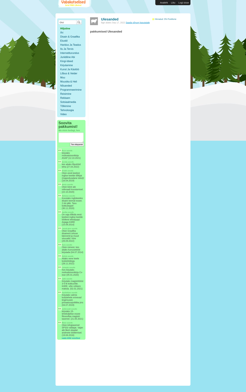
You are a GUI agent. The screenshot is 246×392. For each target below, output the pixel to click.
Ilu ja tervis (66, 49)
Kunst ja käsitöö (69, 69)
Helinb (64, 256)
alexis (64, 184)
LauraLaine (66, 228)
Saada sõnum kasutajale (138, 22)
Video (63, 114)
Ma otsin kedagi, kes (69, 130)
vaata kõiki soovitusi (71, 338)
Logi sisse (183, 2)
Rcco (64, 151)
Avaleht (164, 2)
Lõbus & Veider (68, 73)
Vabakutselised (74, 6)
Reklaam (65, 98)
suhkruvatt (66, 309)
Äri (61, 32)
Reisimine (65, 94)
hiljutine (65, 28)
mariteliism (66, 293)
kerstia (64, 162)
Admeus (65, 196)
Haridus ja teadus (70, 45)
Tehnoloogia (67, 110)
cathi (64, 279)
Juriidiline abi (67, 57)
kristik (64, 171)
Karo (64, 245)
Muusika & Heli (68, 81)
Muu (62, 77)
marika (64, 212)
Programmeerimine (71, 89)
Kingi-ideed (66, 61)
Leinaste (65, 267)
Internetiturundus (69, 53)
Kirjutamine (66, 65)
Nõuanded (66, 85)
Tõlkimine (65, 106)
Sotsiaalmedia (68, 102)
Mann (64, 323)
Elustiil (63, 40)
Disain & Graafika (70, 36)
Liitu (173, 2)
